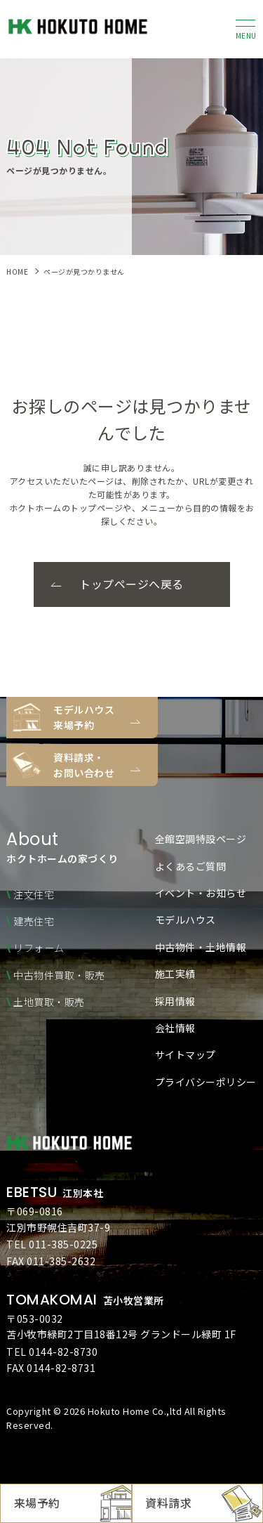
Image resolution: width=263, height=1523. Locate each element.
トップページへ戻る (131, 583)
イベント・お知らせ (201, 893)
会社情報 (175, 1028)
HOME (17, 271)
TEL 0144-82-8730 (51, 1352)
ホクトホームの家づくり (62, 848)
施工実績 (175, 974)
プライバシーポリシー (206, 1082)
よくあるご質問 (191, 866)
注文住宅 (33, 894)
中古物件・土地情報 (201, 947)
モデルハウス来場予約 (83, 717)
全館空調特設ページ (201, 839)
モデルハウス (185, 920)
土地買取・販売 (49, 1002)
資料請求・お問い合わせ (83, 765)
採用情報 (175, 1001)
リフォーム (39, 948)
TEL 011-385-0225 (51, 1244)
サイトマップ (185, 1054)
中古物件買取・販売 (59, 975)
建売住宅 (33, 921)
